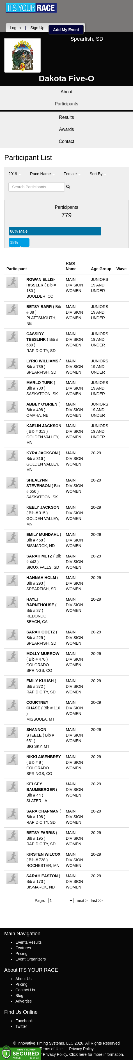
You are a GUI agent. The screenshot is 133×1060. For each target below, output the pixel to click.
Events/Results (28, 942)
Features (23, 948)
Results (66, 117)
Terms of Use (51, 1049)
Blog (19, 995)
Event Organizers (30, 959)
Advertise (23, 1001)
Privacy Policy (81, 1049)
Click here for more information (96, 1054)
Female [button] (72, 174)
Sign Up (37, 28)
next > (82, 900)
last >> (97, 900)
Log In (15, 28)
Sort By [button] (98, 174)
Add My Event (66, 29)
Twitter (21, 1026)
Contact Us (25, 990)
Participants (66, 103)
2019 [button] (14, 174)
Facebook (24, 1021)
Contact (66, 141)
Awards (66, 129)
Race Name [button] (42, 174)
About (66, 91)
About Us (23, 978)
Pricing (21, 953)
